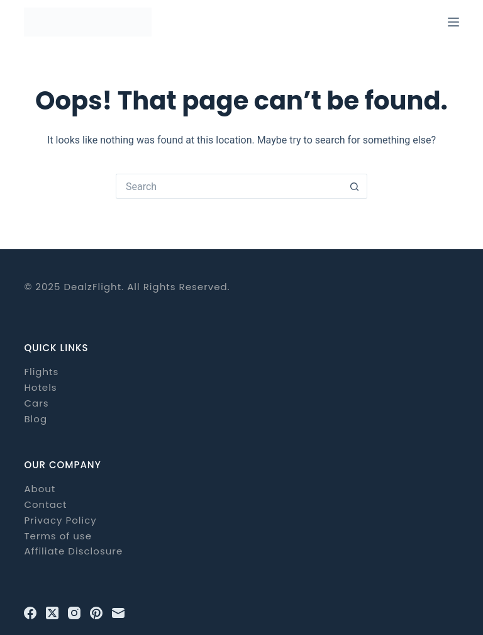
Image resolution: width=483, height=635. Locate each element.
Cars (36, 403)
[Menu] (453, 22)
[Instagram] (74, 613)
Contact (45, 504)
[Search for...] (229, 186)
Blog (35, 418)
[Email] (118, 613)
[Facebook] (30, 613)
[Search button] (354, 186)
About (39, 488)
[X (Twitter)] (52, 613)
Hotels (40, 387)
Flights (41, 371)
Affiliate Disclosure (73, 551)
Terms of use (58, 535)
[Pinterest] (96, 613)
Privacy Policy (60, 520)
